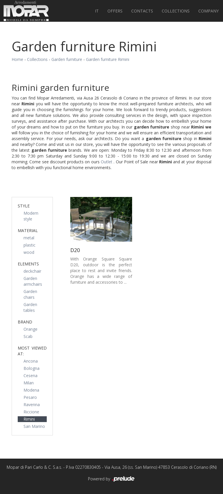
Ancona (31, 361)
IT (97, 11)
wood (29, 252)
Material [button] (28, 230)
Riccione (31, 412)
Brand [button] (25, 322)
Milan (29, 383)
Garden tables (30, 307)
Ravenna (32, 404)
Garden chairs (30, 294)
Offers (115, 11)
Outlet (107, 161)
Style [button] (24, 206)
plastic (29, 245)
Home (17, 59)
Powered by (111, 479)
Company (208, 11)
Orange (30, 329)
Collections (176, 11)
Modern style (31, 216)
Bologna (31, 368)
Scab (28, 336)
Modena (31, 390)
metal (29, 237)
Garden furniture (66, 59)
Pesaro (30, 397)
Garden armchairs (33, 281)
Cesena (30, 375)
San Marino (34, 426)
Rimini (29, 419)
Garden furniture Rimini (107, 59)
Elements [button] (28, 264)
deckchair (32, 271)
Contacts (142, 11)
